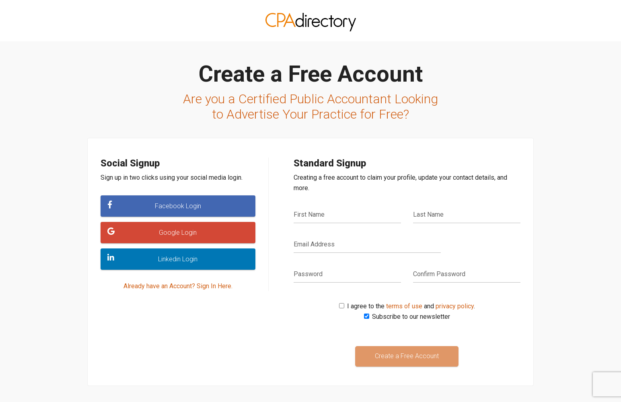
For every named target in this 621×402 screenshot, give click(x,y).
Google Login (152, 232)
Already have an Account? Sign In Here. (177, 286)
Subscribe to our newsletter (411, 316)
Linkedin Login (152, 258)
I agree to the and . (411, 306)
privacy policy (455, 306)
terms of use (404, 306)
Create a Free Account (407, 356)
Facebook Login (154, 205)
